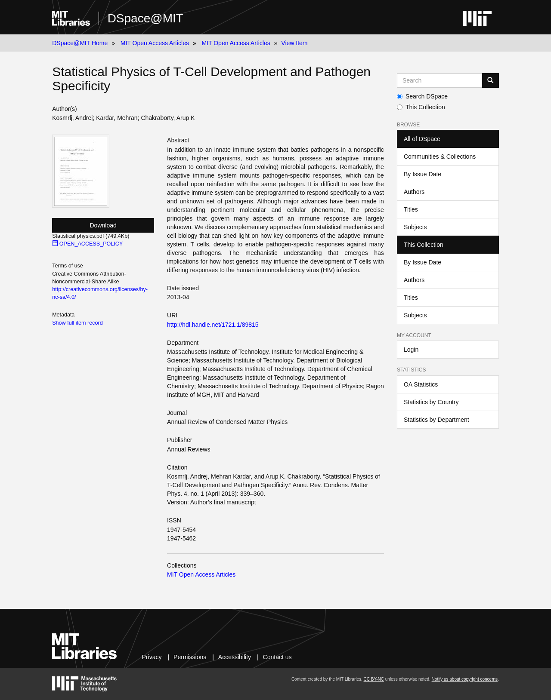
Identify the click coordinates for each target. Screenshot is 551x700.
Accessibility (234, 657)
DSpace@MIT (145, 18)
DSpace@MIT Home (80, 43)
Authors (414, 191)
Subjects (415, 227)
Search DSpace (422, 96)
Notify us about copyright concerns (465, 679)
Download (103, 225)
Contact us (277, 657)
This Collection (421, 107)
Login (411, 349)
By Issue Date (422, 174)
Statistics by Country (431, 402)
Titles (411, 209)
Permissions (189, 657)
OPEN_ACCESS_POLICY (87, 244)
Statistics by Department (436, 419)
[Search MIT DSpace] (439, 80)
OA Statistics (421, 384)
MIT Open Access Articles (155, 43)
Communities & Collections (440, 156)
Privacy (152, 657)
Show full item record (77, 323)
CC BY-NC (374, 679)
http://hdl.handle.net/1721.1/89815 (213, 324)
